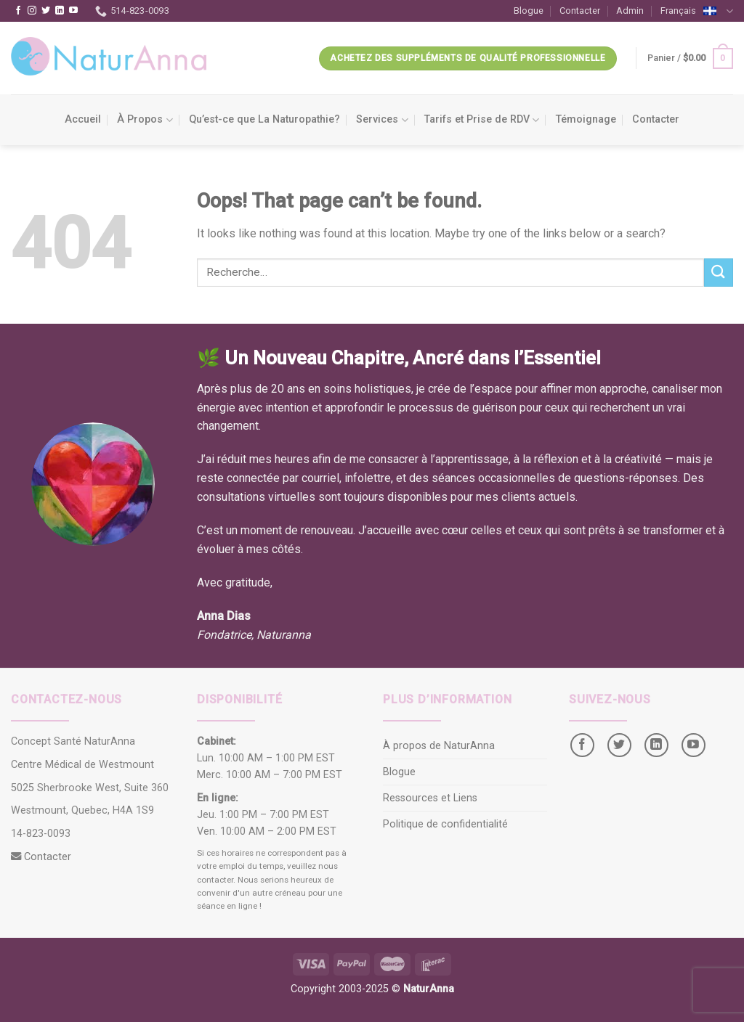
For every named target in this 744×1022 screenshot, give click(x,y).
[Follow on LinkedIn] (59, 11)
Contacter (579, 10)
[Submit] (718, 272)
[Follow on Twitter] (45, 11)
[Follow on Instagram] (32, 11)
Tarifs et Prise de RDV (481, 120)
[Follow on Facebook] (18, 11)
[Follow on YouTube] (73, 11)
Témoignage (586, 119)
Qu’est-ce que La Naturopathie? (264, 119)
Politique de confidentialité (445, 824)
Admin (630, 10)
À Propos (144, 120)
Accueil (83, 119)
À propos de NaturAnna (439, 746)
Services (382, 120)
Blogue (528, 10)
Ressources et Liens (430, 798)
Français (696, 12)
